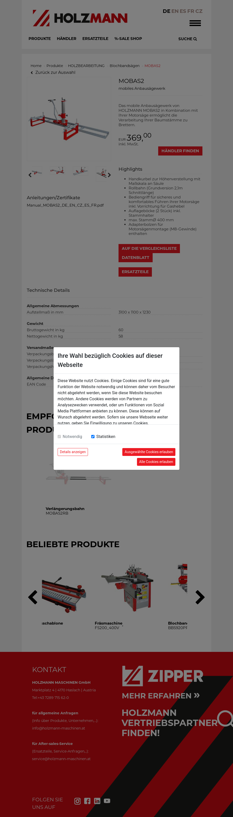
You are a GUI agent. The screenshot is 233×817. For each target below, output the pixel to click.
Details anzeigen (73, 452)
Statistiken (105, 436)
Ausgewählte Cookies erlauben (149, 452)
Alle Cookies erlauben (156, 462)
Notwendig (72, 436)
